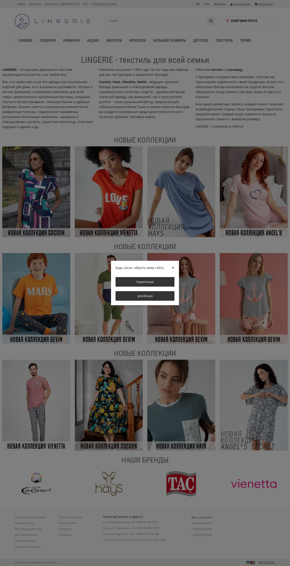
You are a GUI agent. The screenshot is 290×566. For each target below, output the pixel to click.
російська (145, 296)
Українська (145, 282)
